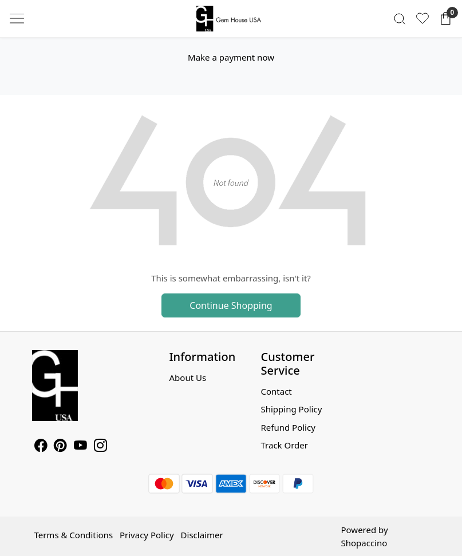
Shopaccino (364, 543)
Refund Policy (287, 427)
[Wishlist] (422, 18)
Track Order (284, 445)
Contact (275, 391)
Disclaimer (202, 535)
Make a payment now (231, 57)
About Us (188, 377)
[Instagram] (100, 447)
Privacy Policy (147, 535)
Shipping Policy (291, 409)
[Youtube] (80, 447)
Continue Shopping (230, 305)
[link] (399, 18)
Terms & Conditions (73, 535)
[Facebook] (41, 447)
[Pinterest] (60, 447)
